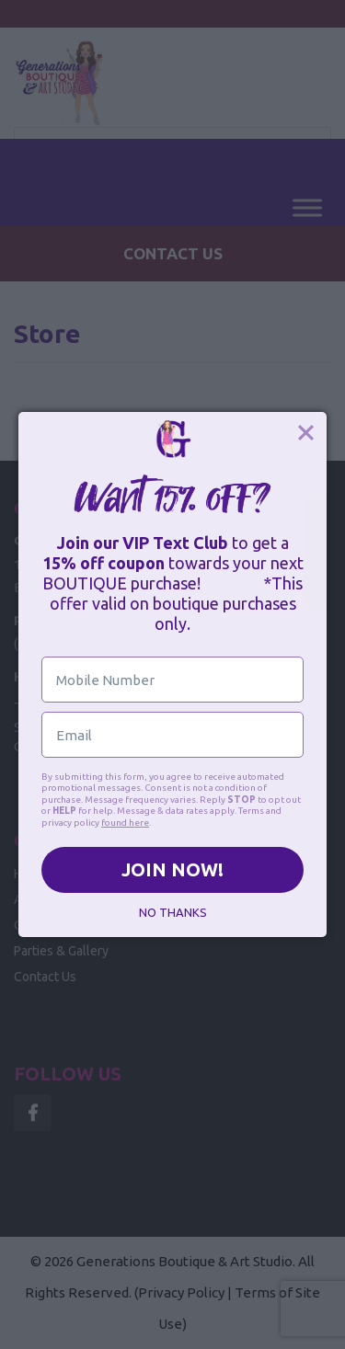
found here (125, 822)
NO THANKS (173, 912)
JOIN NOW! (172, 869)
